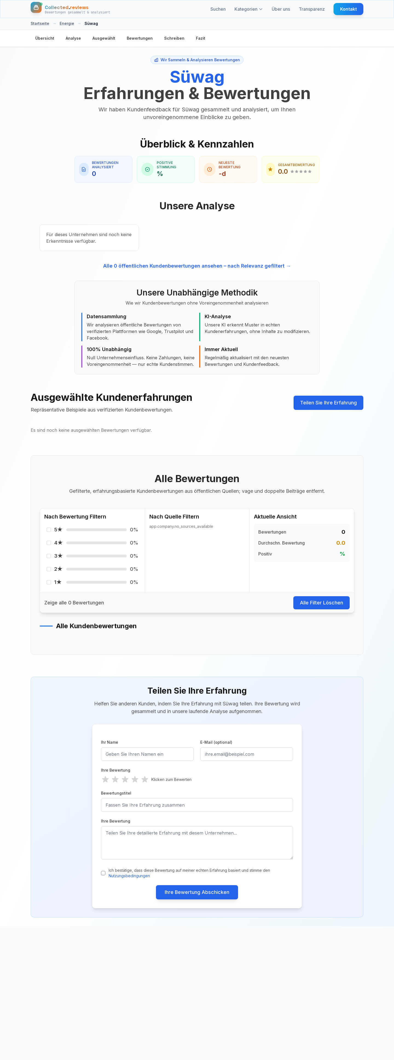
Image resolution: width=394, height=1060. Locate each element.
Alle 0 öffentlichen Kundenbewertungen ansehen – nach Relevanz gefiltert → (197, 266)
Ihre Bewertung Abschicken (197, 892)
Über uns (281, 9)
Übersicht (44, 38)
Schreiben (174, 38)
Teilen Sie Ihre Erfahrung (328, 403)
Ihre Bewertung (115, 770)
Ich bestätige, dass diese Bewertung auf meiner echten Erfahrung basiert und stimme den (189, 873)
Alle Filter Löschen (321, 603)
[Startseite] (70, 9)
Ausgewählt (103, 38)
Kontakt (348, 9)
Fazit (200, 38)
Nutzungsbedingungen (129, 875)
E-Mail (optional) (216, 742)
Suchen (218, 9)
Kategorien (248, 9)
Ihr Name (109, 742)
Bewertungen (140, 38)
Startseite (40, 23)
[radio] (105, 779)
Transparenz (312, 9)
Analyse (73, 38)
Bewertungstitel (116, 793)
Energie (67, 23)
